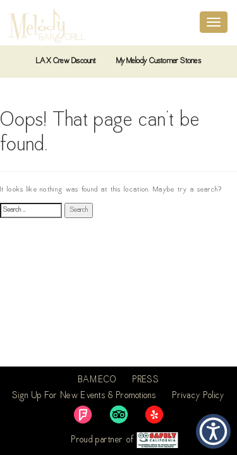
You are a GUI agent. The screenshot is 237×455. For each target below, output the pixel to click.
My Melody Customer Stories (158, 61)
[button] (213, 431)
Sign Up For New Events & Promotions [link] (84, 396)
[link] (83, 414)
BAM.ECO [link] (97, 380)
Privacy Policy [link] (198, 396)
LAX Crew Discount (65, 61)
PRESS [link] (146, 380)
